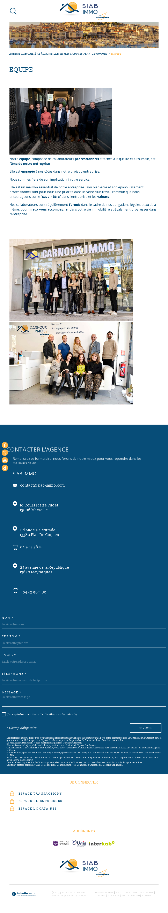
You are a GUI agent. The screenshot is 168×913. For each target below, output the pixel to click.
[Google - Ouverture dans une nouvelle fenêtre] (5, 468)
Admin (101, 895)
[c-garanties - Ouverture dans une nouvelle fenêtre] (60, 843)
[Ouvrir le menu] (155, 11)
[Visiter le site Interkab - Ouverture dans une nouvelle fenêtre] (102, 843)
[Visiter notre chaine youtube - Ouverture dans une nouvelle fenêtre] (5, 460)
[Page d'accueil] (84, 11)
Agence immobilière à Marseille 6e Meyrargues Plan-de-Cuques (58, 53)
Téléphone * (14, 673)
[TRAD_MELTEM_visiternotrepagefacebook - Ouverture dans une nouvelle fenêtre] (5, 445)
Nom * (8, 617)
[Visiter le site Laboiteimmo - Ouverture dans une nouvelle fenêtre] (23, 894)
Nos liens (113, 895)
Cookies (147, 896)
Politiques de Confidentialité (57, 765)
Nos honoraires (104, 892)
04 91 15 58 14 (31, 547)
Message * (11, 692)
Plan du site (123, 892)
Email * (9, 655)
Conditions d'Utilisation (88, 765)
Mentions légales (143, 892)
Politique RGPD (131, 895)
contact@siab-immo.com (42, 485)
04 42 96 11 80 (34, 592)
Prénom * (11, 636)
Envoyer (146, 728)
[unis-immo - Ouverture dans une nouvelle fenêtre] (79, 843)
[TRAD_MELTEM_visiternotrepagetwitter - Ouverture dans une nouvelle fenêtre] (5, 453)
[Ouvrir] (13, 11)
